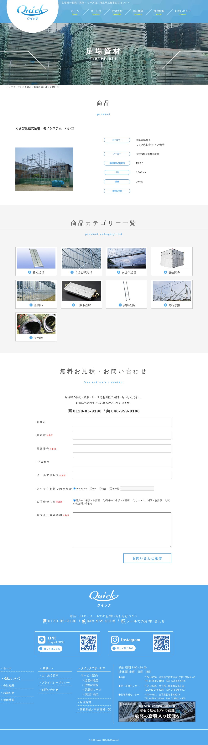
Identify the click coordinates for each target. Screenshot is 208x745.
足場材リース (93, 689)
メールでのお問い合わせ (146, 621)
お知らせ (9, 692)
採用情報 (9, 700)
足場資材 (85, 702)
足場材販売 (92, 680)
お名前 (41, 435)
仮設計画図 (92, 694)
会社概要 (9, 685)
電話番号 (43, 448)
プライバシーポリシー (56, 682)
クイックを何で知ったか (54, 488)
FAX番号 (43, 461)
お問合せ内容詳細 (50, 515)
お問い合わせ (50, 689)
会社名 (41, 422)
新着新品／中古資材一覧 (95, 709)
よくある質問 (50, 675)
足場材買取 (92, 685)
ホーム (7, 668)
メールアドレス (48, 475)
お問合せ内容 (46, 501)
